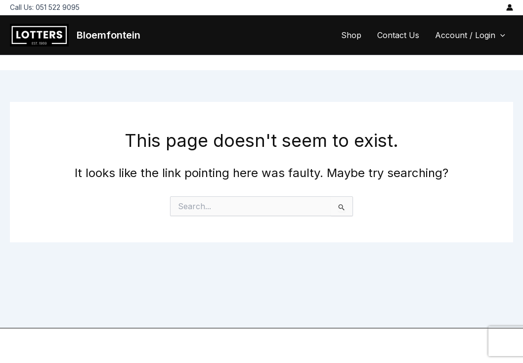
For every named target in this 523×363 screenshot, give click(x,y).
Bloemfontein (108, 35)
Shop (351, 35)
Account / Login (470, 35)
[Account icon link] (509, 7)
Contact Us (398, 35)
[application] (500, 35)
